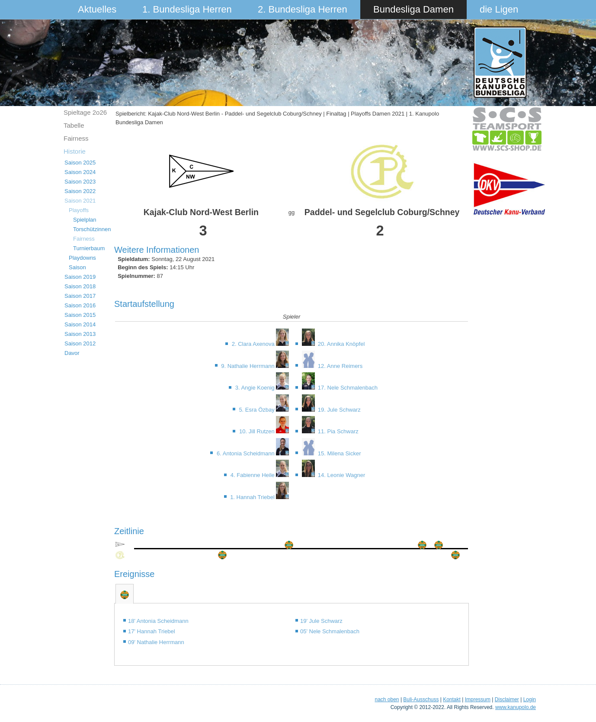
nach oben (387, 699)
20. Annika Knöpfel (340, 344)
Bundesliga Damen (413, 9)
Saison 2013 (80, 334)
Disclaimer (507, 699)
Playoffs (79, 210)
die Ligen (499, 9)
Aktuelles (97, 9)
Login (529, 699)
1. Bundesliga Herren (187, 9)
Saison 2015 (80, 315)
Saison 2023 (80, 181)
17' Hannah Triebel (151, 631)
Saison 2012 (80, 343)
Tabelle (74, 125)
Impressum (477, 699)
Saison (77, 267)
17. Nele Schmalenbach (347, 387)
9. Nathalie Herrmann (248, 366)
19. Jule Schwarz (338, 409)
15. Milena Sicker (338, 453)
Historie (75, 151)
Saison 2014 (80, 324)
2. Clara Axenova (254, 344)
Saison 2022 (80, 191)
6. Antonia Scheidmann (246, 453)
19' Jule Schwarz (321, 621)
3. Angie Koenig (255, 387)
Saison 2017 (80, 296)
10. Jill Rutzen (257, 431)
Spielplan (84, 219)
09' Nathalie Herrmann (156, 642)
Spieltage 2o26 (85, 112)
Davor (72, 353)
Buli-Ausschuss (421, 699)
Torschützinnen (92, 229)
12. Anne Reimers (339, 366)
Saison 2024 (80, 172)
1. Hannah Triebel (253, 497)
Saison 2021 (80, 200)
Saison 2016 (80, 305)
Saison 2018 (80, 286)
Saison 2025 (80, 162)
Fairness (76, 138)
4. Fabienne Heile (253, 475)
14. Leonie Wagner (340, 475)
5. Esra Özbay (257, 409)
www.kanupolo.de (515, 707)
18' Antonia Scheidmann (158, 621)
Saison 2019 (80, 277)
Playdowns (82, 258)
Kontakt (452, 699)
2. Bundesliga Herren (302, 9)
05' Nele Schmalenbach (329, 631)
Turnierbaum (89, 248)
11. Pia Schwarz (337, 431)
